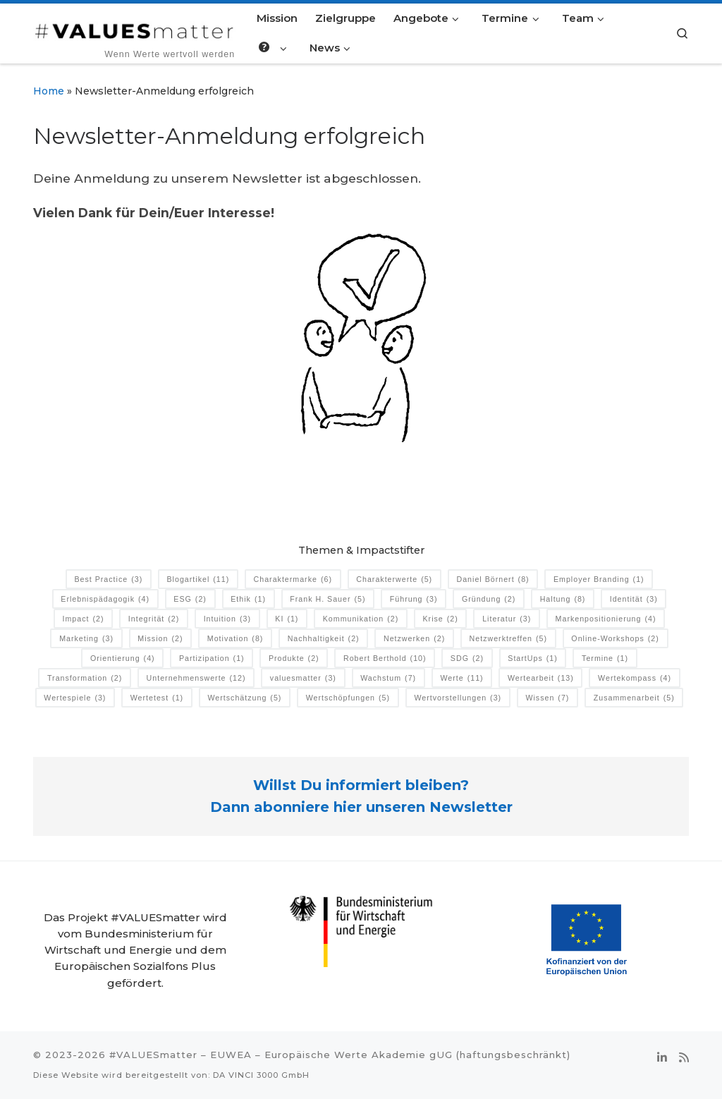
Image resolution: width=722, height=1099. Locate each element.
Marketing (86, 638)
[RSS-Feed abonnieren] (684, 1058)
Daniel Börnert (492, 579)
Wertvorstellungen (457, 698)
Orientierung (122, 658)
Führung (414, 599)
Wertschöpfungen (348, 698)
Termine (605, 658)
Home (48, 91)
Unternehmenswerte (196, 678)
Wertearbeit (541, 678)
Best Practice (108, 579)
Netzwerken (414, 638)
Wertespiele (75, 698)
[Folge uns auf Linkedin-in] (662, 1058)
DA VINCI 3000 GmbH (261, 1075)
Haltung (563, 599)
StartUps (533, 658)
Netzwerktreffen (508, 638)
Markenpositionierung (606, 619)
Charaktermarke (293, 579)
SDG (467, 658)
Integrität (154, 619)
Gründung (488, 599)
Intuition (227, 619)
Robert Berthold (385, 658)
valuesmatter (303, 678)
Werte (461, 678)
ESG (190, 599)
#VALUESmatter (153, 1054)
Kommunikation (360, 619)
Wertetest (156, 698)
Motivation (235, 638)
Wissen (547, 698)
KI (286, 619)
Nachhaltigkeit (324, 638)
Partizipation (212, 658)
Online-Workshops (615, 638)
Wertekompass (634, 678)
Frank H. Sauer (327, 599)
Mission (160, 638)
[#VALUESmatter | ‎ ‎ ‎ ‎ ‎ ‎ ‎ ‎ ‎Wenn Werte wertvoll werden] (134, 28)
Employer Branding (598, 579)
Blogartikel (198, 579)
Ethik (248, 599)
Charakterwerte (394, 579)
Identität (634, 599)
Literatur (506, 619)
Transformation (84, 678)
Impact (83, 619)
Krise (440, 619)
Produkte (294, 658)
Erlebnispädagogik (105, 599)
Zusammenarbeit (634, 698)
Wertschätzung (244, 698)
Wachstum (388, 678)
